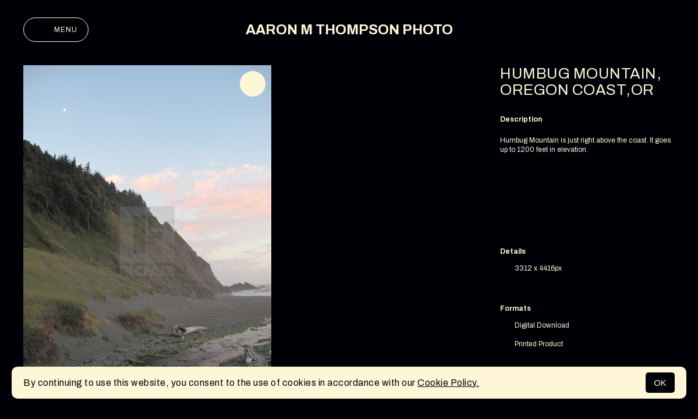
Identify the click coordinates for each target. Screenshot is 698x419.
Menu (55, 30)
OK (660, 383)
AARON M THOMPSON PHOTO (349, 29)
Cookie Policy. (448, 383)
